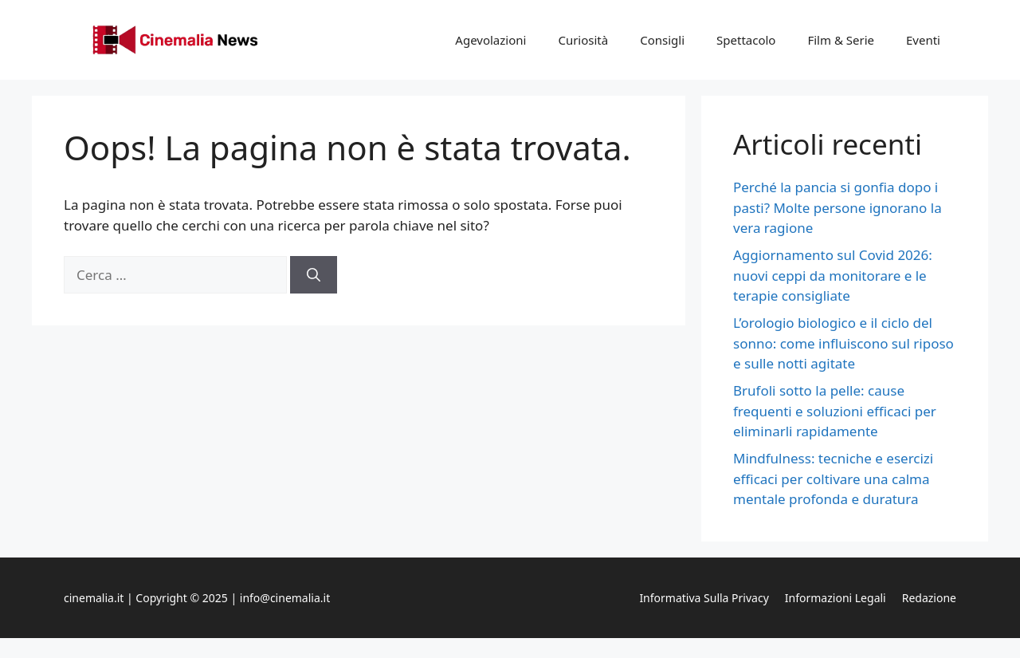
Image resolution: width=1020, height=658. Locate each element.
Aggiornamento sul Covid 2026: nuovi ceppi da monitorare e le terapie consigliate (832, 275)
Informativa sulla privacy (703, 597)
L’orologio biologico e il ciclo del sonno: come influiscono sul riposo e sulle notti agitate (843, 342)
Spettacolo (745, 40)
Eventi (923, 40)
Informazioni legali (835, 597)
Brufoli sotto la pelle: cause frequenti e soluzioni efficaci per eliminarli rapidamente (834, 410)
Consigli (662, 40)
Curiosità (583, 40)
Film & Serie (840, 40)
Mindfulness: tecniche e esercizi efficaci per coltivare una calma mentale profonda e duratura (833, 478)
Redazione (929, 597)
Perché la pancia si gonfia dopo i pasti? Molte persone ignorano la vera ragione (837, 207)
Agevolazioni (490, 40)
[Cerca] (313, 275)
